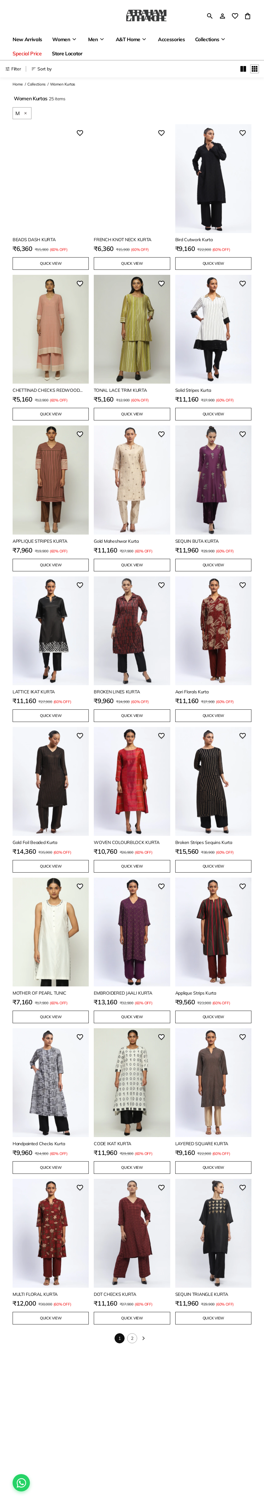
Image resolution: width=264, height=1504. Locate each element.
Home (18, 84)
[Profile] (222, 16)
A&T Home (128, 39)
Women (61, 39)
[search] (210, 16)
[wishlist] (235, 16)
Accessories (171, 39)
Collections (207, 39)
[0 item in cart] (247, 16)
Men (93, 39)
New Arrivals (27, 39)
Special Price (27, 53)
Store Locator (67, 53)
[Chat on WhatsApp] (21, 1482)
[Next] (143, 1338)
